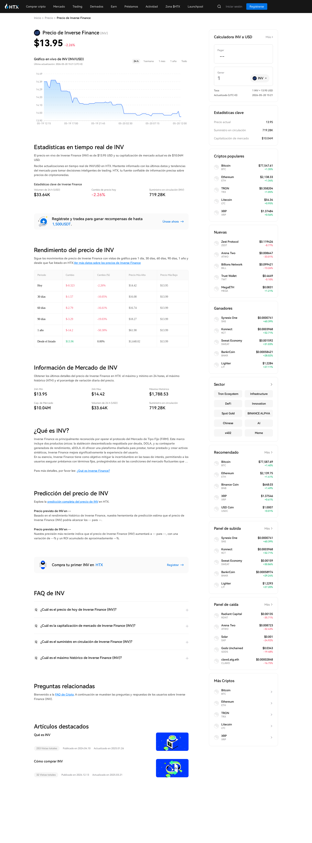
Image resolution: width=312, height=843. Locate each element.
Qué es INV (42, 735)
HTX (99, 565)
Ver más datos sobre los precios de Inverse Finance (107, 262)
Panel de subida (243, 528)
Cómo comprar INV (48, 761)
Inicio (37, 18)
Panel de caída (243, 604)
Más (268, 37)
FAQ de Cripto (64, 694)
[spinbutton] (243, 56)
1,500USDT (61, 224)
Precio (49, 18)
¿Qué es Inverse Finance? (93, 470)
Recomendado (243, 452)
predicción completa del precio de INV (72, 501)
